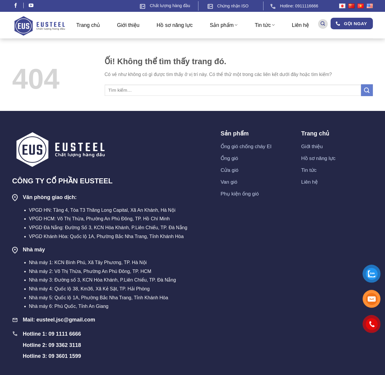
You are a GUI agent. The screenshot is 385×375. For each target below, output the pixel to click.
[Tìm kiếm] (323, 24)
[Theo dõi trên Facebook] (18, 6)
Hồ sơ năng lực (175, 25)
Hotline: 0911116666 (299, 6)
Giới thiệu (128, 25)
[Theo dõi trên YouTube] (31, 6)
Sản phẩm (224, 25)
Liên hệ (300, 25)
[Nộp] (367, 90)
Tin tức (265, 25)
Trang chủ (88, 25)
